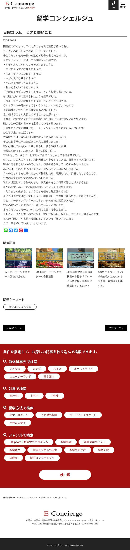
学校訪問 (103, 449)
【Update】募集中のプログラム (29, 441)
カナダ (37, 368)
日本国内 (49, 376)
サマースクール (19, 415)
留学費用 (15, 449)
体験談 (14, 457)
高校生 (14, 395)
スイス (57, 368)
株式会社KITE (9, 497)
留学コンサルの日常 (45, 449)
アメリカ (15, 368)
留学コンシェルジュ (20, 306)
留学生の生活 (78, 449)
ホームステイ (18, 422)
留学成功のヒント (94, 441)
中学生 (55, 395)
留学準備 (66, 441)
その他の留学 (49, 415)
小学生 (34, 395)
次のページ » (115, 328)
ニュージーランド (20, 376)
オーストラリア (83, 368)
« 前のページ (14, 328)
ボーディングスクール (83, 415)
